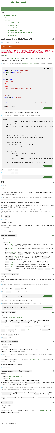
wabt (4, 175)
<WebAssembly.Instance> (15, 323)
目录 (2, 7)
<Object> (10, 248)
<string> (12, 274)
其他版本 (13, 7)
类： (7, 25)
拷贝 (47, 113)
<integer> (12, 267)
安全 (6, 23)
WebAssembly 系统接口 (16, 64)
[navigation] (27, 29)
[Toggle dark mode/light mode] (53, 3)
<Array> (11, 249)
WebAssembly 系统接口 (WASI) (11, 21)
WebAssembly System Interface (30, 69)
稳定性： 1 (4, 52)
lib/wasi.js (7, 61)
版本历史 (4, 194)
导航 (7, 7)
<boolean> (16, 261)
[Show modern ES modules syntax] (47, 74)
